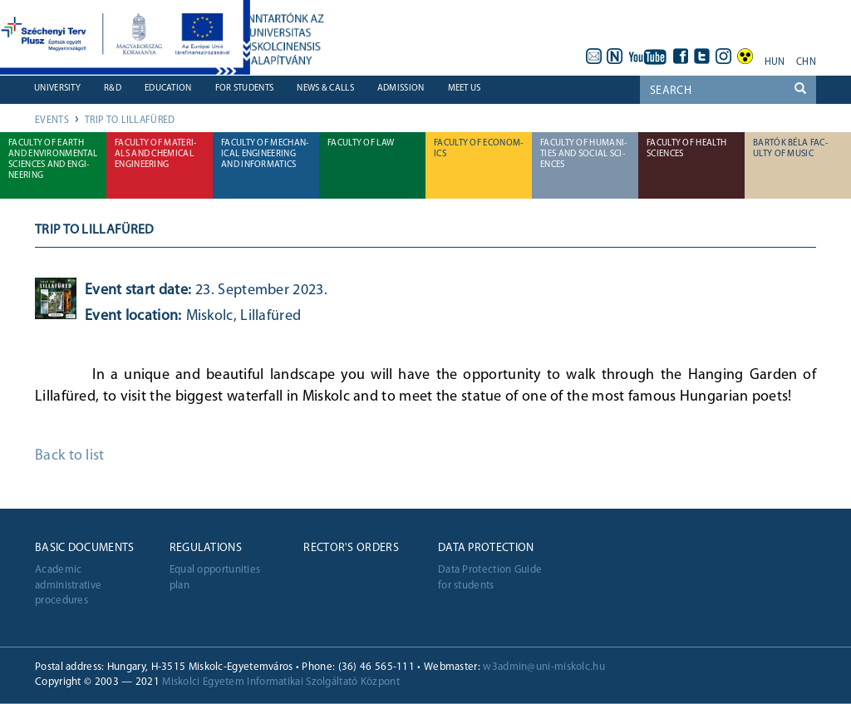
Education (168, 88)
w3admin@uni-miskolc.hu (544, 667)
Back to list (70, 456)
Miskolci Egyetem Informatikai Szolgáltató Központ (281, 682)
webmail (593, 56)
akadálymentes (745, 56)
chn (806, 62)
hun (775, 62)
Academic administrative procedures (68, 585)
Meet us (464, 88)
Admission (401, 88)
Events (52, 121)
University (57, 88)
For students (244, 88)
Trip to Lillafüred (130, 121)
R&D (112, 88)
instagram (724, 56)
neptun (615, 56)
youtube (647, 56)
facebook (680, 56)
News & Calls (325, 88)
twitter (702, 56)
